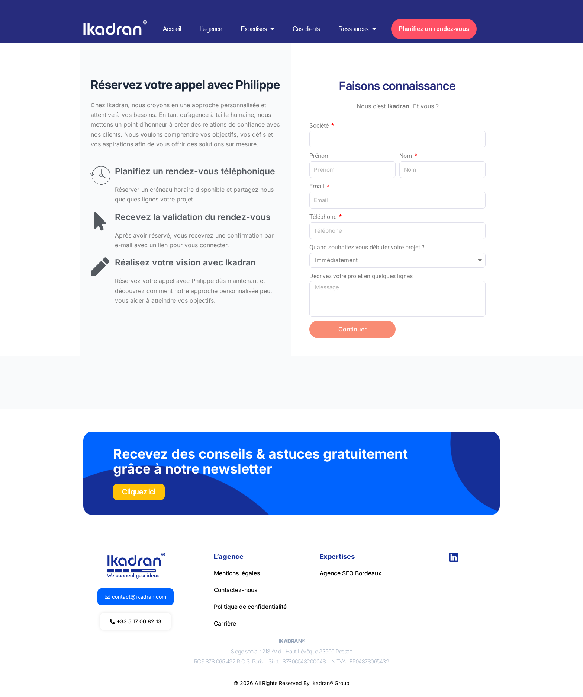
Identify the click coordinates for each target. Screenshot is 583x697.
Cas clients (306, 29)
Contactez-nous (237, 589)
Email (317, 186)
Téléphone (323, 216)
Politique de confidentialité (251, 606)
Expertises (257, 29)
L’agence (210, 29)
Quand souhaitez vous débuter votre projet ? (367, 247)
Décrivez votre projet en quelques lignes (361, 276)
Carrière (225, 622)
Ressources (357, 29)
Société (319, 125)
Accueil (172, 29)
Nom (406, 155)
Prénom (319, 155)
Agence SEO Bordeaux (351, 573)
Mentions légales (238, 573)
